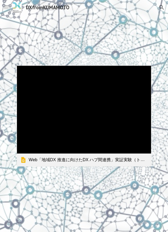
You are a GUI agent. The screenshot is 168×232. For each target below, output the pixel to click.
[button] (6, 7)
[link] (84, 115)
